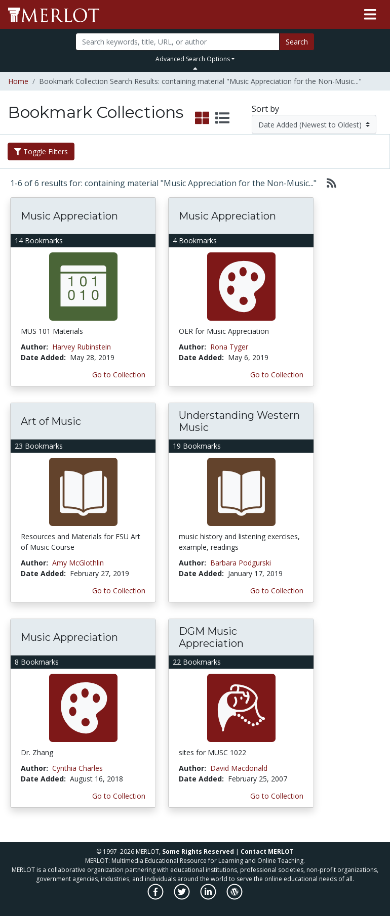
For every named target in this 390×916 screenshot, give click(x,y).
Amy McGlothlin (78, 563)
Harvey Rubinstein (81, 347)
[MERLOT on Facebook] (156, 897)
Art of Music (51, 421)
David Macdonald (238, 768)
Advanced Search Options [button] (192, 59)
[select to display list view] (222, 118)
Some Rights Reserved (198, 851)
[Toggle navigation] (370, 14)
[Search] (177, 42)
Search (297, 42)
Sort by (265, 108)
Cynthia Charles (77, 768)
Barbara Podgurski (240, 563)
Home (18, 81)
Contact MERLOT (267, 851)
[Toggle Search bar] (195, 68)
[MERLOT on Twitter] (182, 897)
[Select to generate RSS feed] (327, 183)
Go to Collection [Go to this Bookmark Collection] (118, 374)
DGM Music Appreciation (211, 637)
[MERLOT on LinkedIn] (209, 897)
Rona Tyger (229, 347)
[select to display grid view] (202, 118)
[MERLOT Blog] (234, 897)
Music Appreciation (69, 216)
